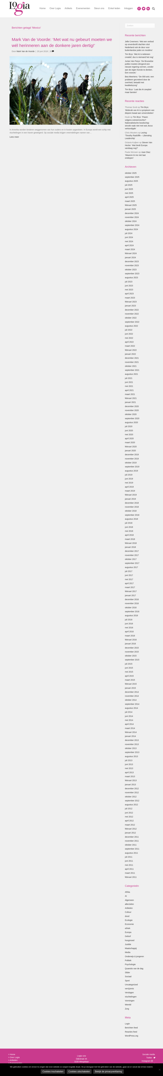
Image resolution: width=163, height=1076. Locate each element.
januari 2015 (130, 688)
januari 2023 (130, 306)
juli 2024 (128, 233)
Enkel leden (114, 8)
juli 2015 (128, 664)
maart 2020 (130, 442)
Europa (128, 932)
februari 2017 (131, 591)
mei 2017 (129, 579)
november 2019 (132, 459)
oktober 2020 (131, 414)
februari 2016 (131, 640)
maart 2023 (130, 298)
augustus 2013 (131, 756)
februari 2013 (131, 780)
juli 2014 (128, 712)
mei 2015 (129, 672)
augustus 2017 (131, 567)
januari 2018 (130, 547)
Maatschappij (131, 948)
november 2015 (132, 652)
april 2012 (129, 821)
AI (126, 896)
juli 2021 (128, 378)
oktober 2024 (131, 221)
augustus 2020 (131, 422)
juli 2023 (128, 282)
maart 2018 (130, 539)
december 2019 (132, 454)
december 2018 (132, 503)
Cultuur (128, 912)
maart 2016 (130, 636)
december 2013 (132, 740)
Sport (127, 980)
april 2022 (129, 342)
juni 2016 (129, 623)
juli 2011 (128, 857)
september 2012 (132, 800)
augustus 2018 (131, 519)
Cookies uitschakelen (79, 1071)
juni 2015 (129, 668)
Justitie (128, 944)
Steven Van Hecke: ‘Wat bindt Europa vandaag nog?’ (138, 145)
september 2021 (132, 370)
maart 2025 (130, 201)
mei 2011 (129, 865)
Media (127, 952)
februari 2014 (131, 732)
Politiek (128, 960)
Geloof (128, 936)
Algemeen (129, 900)
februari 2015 (131, 684)
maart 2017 (130, 587)
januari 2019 (130, 499)
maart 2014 (130, 728)
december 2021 (132, 358)
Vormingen (129, 1001)
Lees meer (14, 137)
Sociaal (128, 976)
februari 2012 (131, 829)
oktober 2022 (131, 318)
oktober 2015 (131, 656)
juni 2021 (129, 382)
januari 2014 (130, 736)
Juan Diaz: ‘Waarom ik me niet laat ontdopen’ (138, 155)
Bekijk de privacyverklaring (108, 1071)
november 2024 (132, 217)
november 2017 (132, 555)
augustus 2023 (131, 277)
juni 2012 (129, 813)
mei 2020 (129, 434)
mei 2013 (129, 768)
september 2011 (132, 849)
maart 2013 (130, 776)
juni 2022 (129, 334)
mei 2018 (129, 531)
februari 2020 (131, 446)
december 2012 (132, 788)
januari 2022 (130, 354)
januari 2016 (130, 644)
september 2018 (132, 515)
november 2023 (132, 265)
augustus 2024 (131, 229)
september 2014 (132, 704)
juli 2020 (128, 426)
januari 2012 (130, 833)
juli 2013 (128, 760)
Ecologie (129, 920)
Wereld (128, 1004)
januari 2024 (130, 257)
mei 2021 (129, 386)
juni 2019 (129, 479)
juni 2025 (129, 189)
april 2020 (129, 438)
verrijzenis (129, 988)
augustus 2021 (131, 374)
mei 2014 (129, 720)
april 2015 (129, 676)
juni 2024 (129, 237)
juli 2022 (128, 330)
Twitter (149, 1058)
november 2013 (132, 744)
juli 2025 (128, 185)
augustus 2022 (131, 326)
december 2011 (132, 837)
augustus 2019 (131, 471)
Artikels (68, 8)
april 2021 (129, 390)
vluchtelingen (131, 997)
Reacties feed (131, 1032)
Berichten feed (131, 1028)
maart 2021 (130, 394)
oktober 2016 (131, 607)
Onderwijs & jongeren (134, 956)
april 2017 (129, 583)
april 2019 (129, 487)
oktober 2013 (131, 748)
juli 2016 (128, 619)
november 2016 (132, 603)
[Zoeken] (152, 8)
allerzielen (129, 904)
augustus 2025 (131, 181)
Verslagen (129, 992)
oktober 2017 (131, 559)
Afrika (127, 892)
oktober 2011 (131, 845)
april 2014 (129, 724)
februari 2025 (131, 205)
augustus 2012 (131, 804)
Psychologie (130, 964)
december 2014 (132, 692)
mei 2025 (129, 193)
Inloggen (128, 8)
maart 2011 (130, 873)
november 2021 (132, 362)
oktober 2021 (131, 366)
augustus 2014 (131, 708)
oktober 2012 (131, 796)
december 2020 (132, 406)
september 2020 (132, 418)
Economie (129, 924)
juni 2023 (129, 285)
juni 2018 (129, 527)
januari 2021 (130, 402)
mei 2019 (129, 483)
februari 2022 (131, 350)
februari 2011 (131, 877)
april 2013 (129, 772)
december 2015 (132, 648)
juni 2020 (129, 430)
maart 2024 (130, 249)
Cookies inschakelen (52, 1071)
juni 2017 (129, 575)
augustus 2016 (131, 615)
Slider (127, 972)
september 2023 (132, 273)
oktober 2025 (131, 173)
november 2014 (132, 696)
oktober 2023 (131, 269)
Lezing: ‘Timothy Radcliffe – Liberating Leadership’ (138, 136)
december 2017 (132, 551)
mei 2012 (129, 817)
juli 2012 (128, 808)
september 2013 (132, 752)
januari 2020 (130, 450)
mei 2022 (129, 338)
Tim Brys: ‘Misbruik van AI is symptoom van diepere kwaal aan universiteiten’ (139, 110)
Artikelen (129, 908)
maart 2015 (130, 680)
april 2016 (129, 631)
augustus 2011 (131, 853)
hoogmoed (129, 940)
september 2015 (132, 660)
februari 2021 (131, 398)
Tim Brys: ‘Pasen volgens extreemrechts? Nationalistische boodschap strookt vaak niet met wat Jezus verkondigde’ (139, 123)
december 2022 (132, 310)
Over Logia (55, 8)
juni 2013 (129, 764)
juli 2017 (128, 571)
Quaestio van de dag (134, 968)
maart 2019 (130, 491)
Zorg (127, 1009)
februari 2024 (131, 253)
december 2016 (132, 599)
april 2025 (129, 197)
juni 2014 (129, 716)
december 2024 (132, 213)
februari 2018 (131, 543)
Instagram (147, 1061)
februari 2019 (131, 495)
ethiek (127, 928)
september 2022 (132, 322)
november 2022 (132, 314)
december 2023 (132, 261)
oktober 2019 (131, 463)
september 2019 (132, 466)
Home (42, 8)
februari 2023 (131, 302)
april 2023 (129, 293)
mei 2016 (129, 627)
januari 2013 (130, 784)
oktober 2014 (131, 700)
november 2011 (132, 841)
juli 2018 (128, 523)
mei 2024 (129, 241)
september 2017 (132, 563)
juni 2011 (129, 861)
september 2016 (132, 611)
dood (127, 916)
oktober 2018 (131, 511)
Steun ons (99, 8)
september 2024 (132, 225)
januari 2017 (130, 595)
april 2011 (129, 869)
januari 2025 (130, 209)
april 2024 (129, 245)
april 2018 (129, 535)
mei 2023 (129, 289)
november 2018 (132, 507)
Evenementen (83, 8)
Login (127, 1024)
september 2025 (132, 177)
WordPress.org (131, 1036)
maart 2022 (130, 346)
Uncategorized (131, 984)
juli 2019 (128, 475)
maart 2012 (130, 825)
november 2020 (132, 410)
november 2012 (132, 792)
